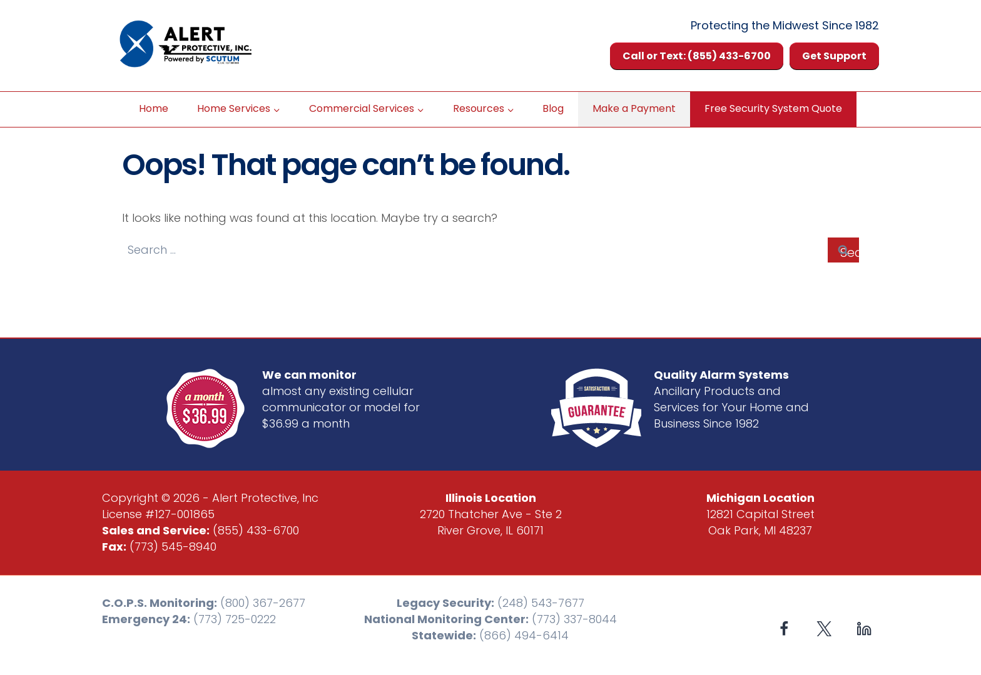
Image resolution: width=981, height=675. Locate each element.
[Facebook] (784, 628)
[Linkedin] (863, 628)
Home (153, 108)
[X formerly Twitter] (824, 628)
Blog (553, 108)
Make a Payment (634, 108)
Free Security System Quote (773, 108)
